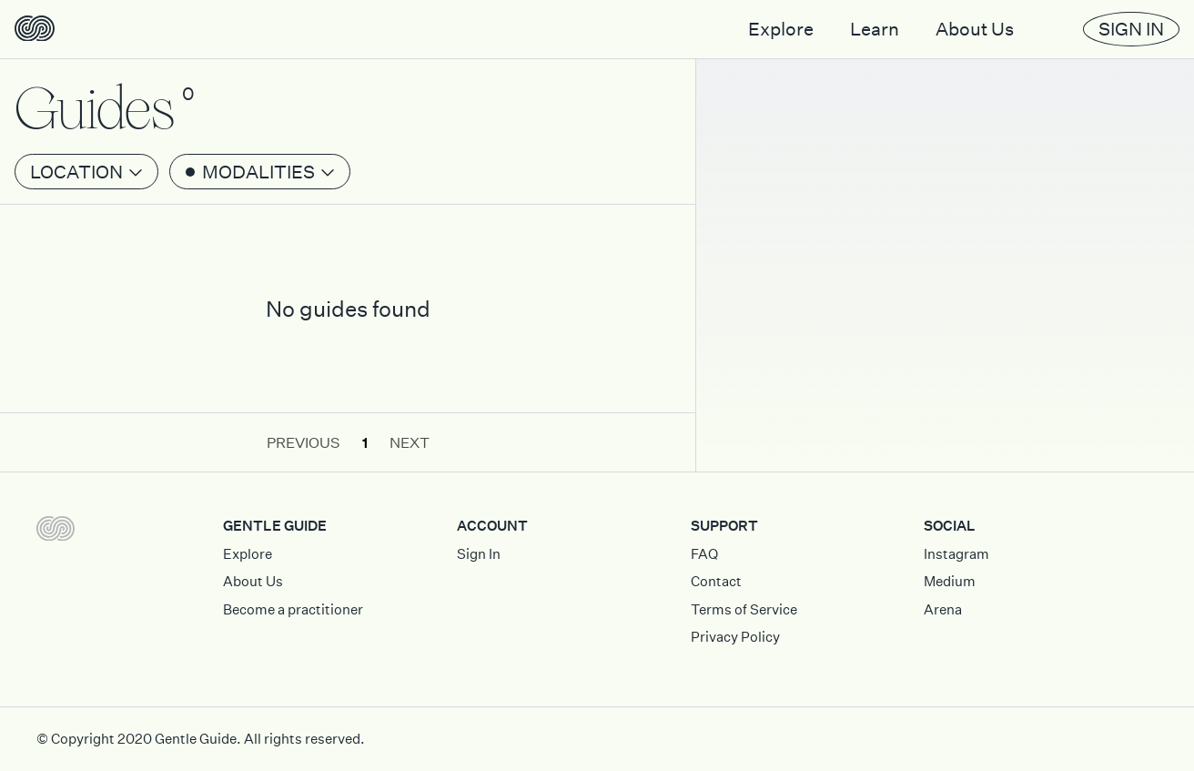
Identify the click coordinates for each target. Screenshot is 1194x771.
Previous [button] (303, 442)
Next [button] (410, 442)
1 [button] (365, 442)
